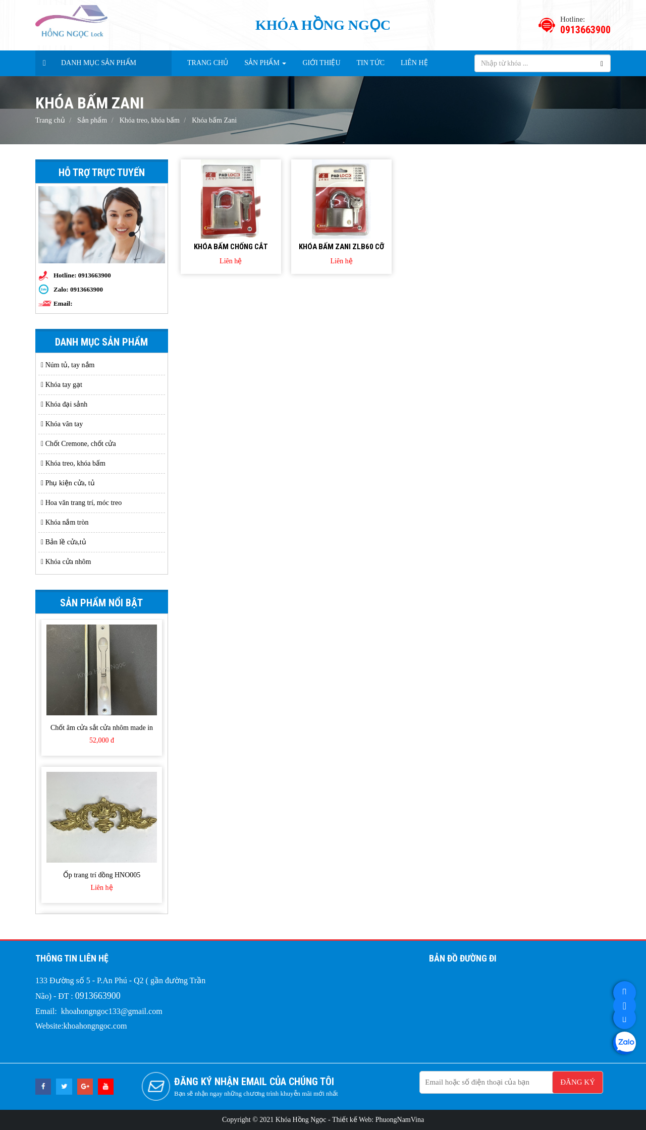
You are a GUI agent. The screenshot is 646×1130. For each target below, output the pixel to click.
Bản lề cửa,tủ (63, 542)
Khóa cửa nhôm (66, 562)
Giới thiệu (321, 63)
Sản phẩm (265, 63)
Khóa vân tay (62, 424)
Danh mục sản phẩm (98, 63)
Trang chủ (207, 63)
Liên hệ (414, 63)
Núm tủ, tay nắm (68, 365)
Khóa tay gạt (61, 384)
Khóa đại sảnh (64, 404)
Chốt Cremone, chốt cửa (78, 443)
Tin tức (371, 63)
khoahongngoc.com (95, 1026)
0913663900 (86, 289)
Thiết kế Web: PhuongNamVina (378, 1119)
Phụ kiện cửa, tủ (68, 483)
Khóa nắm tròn (64, 522)
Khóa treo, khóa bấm (73, 463)
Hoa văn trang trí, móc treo (81, 502)
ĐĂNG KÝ (577, 1082)
